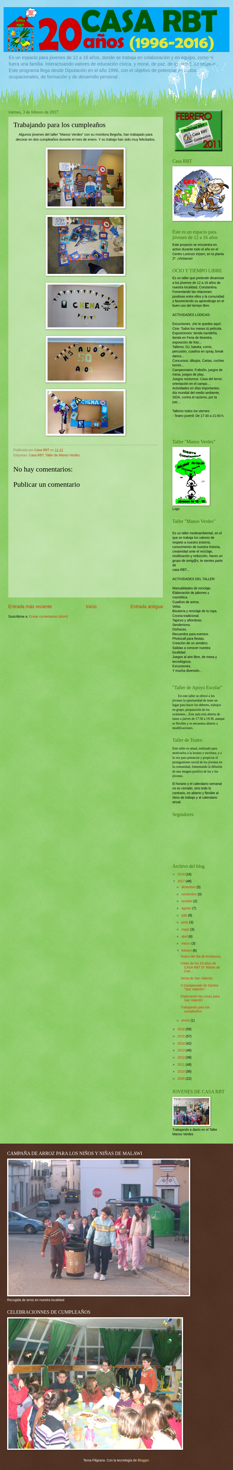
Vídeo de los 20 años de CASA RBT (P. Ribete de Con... (200, 967)
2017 (181, 881)
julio (184, 915)
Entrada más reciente (30, 606)
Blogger (143, 1460)
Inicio (91, 606)
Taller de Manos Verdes (62, 455)
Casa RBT (36, 455)
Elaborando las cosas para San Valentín (199, 998)
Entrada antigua (147, 606)
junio (185, 922)
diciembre (189, 887)
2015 (181, 1036)
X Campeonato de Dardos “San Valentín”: (199, 987)
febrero (187, 950)
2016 (181, 1029)
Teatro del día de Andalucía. (200, 956)
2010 (181, 1071)
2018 (181, 874)
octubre (187, 901)
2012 (181, 1057)
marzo (186, 943)
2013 (181, 1050)
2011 (181, 1064)
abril (185, 936)
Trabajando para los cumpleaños (194, 1009)
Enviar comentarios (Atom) (48, 616)
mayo (185, 929)
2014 (181, 1043)
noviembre (189, 894)
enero (186, 1020)
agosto (186, 908)
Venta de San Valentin (196, 978)
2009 (181, 1078)
